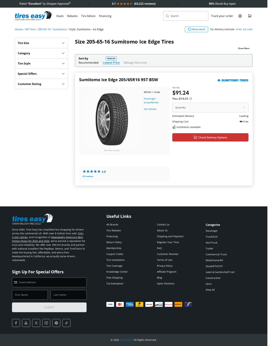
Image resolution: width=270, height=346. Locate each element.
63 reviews (88, 183)
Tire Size (41, 51)
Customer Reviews (167, 254)
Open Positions (166, 283)
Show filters (244, 55)
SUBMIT (49, 307)
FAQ (159, 248)
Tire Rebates (113, 230)
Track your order (222, 23)
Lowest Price (111, 70)
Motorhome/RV (214, 260)
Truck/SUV (211, 236)
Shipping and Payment (170, 236)
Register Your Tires (168, 242)
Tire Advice (88, 23)
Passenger (212, 230)
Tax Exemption (114, 283)
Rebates (72, 23)
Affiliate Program (166, 271)
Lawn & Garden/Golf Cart (220, 272)
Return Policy (114, 242)
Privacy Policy (164, 265)
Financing (105, 23)
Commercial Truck (216, 254)
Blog (159, 277)
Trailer (209, 248)
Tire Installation (115, 260)
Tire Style (41, 71)
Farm (209, 283)
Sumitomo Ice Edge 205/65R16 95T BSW (118, 87)
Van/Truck (211, 242)
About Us (162, 230)
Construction (213, 278)
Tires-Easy (126, 340)
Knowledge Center (117, 271)
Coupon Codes (114, 254)
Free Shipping (114, 277)
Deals (60, 23)
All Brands (112, 224)
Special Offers (41, 81)
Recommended (89, 70)
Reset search (213, 37)
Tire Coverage (114, 265)
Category (41, 61)
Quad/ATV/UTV (214, 266)
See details (150, 116)
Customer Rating (41, 91)
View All (210, 289)
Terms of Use (164, 260)
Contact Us (163, 224)
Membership (113, 248)
